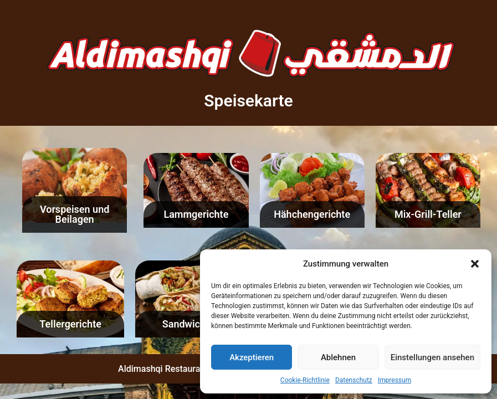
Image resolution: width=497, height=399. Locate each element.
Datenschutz (353, 380)
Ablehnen (338, 357)
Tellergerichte (70, 324)
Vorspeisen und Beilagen (74, 214)
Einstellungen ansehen (432, 357)
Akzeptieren (251, 357)
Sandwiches (189, 324)
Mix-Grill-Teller (428, 214)
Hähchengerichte (312, 214)
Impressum (394, 380)
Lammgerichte (195, 214)
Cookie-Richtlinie (305, 380)
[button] (474, 263)
